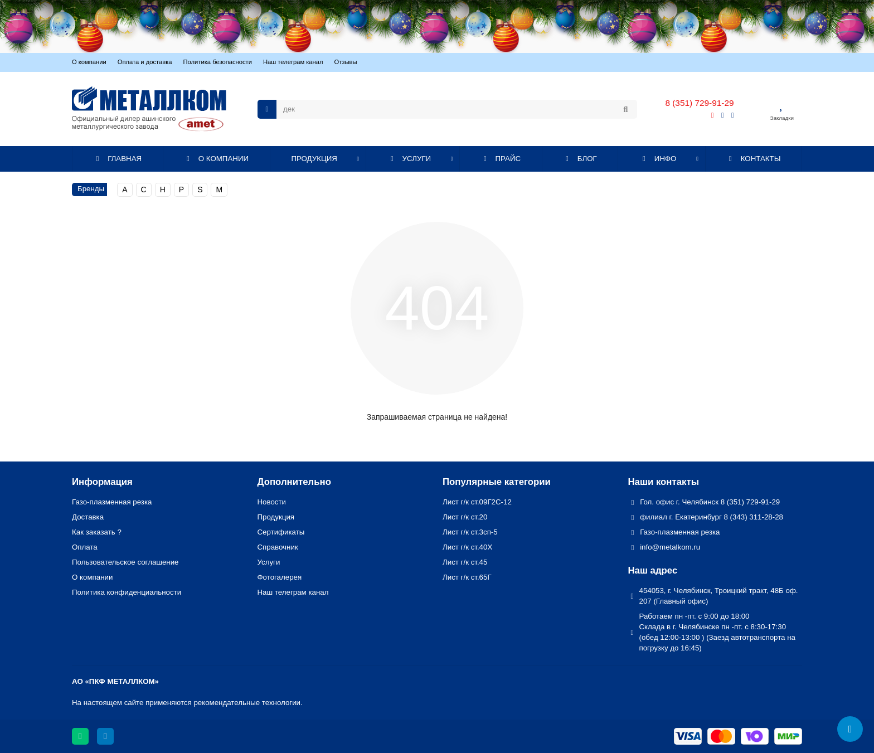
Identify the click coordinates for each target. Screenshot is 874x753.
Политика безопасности (217, 62)
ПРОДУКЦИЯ (314, 158)
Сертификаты (281, 532)
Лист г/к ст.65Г (467, 577)
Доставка (88, 517)
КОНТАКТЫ (753, 158)
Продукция (276, 517)
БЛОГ (579, 158)
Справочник (278, 547)
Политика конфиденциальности (126, 592)
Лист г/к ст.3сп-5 (470, 532)
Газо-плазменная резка (112, 502)
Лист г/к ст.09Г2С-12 (477, 502)
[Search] (456, 109)
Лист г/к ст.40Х (467, 547)
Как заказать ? (97, 532)
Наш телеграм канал (293, 62)
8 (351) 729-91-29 (699, 103)
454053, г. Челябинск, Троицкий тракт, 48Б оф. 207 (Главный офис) (718, 595)
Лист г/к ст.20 (465, 517)
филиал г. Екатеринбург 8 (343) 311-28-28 (711, 517)
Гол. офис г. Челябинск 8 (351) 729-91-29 (710, 502)
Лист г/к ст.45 (465, 562)
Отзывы (345, 62)
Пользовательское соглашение (125, 562)
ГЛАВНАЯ (117, 158)
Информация (102, 482)
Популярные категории (497, 482)
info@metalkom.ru (670, 547)
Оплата (85, 547)
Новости (272, 502)
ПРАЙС (500, 158)
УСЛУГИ (409, 158)
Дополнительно (294, 482)
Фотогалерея (280, 577)
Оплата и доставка (145, 62)
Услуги (269, 562)
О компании (89, 62)
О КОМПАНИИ (216, 158)
